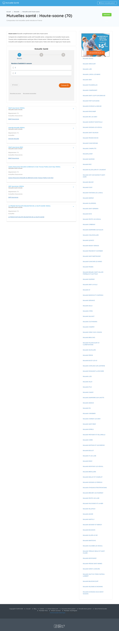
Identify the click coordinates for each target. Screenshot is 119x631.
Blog (35, 609)
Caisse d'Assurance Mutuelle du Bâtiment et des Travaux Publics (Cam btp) (30, 178)
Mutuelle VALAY (87, 382)
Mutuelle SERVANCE (89, 300)
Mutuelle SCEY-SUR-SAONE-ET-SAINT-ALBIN (94, 176)
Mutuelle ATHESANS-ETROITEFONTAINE (95, 487)
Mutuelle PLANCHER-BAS (90, 143)
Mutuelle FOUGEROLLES (90, 85)
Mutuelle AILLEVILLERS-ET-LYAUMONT (94, 170)
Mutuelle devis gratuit (85, 609)
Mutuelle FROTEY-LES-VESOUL (92, 219)
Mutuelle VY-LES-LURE (89, 456)
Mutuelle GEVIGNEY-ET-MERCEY (92, 524)
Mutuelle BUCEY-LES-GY (90, 360)
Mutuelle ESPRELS (88, 429)
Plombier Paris (43, 610)
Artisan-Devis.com (52, 609)
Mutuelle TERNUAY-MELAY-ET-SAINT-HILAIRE (94, 552)
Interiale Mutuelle (13, 138)
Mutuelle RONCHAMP (89, 111)
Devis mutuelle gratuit (107, 3)
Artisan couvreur (56, 610)
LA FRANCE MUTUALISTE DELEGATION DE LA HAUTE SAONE (26, 217)
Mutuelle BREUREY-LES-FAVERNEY (93, 493)
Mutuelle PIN (87, 408)
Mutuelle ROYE (87, 214)
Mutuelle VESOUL (88, 58)
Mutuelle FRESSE (88, 355)
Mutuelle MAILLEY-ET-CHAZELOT (92, 477)
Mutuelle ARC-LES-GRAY (90, 117)
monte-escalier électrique (57, 613)
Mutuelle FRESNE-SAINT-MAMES (92, 563)
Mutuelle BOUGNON (89, 530)
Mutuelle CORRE (88, 440)
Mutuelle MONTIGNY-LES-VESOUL (93, 466)
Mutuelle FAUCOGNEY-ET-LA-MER (93, 503)
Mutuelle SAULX (87, 306)
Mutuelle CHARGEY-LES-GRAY (92, 419)
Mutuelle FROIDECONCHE (90, 138)
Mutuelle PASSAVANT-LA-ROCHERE (93, 371)
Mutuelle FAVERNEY (89, 279)
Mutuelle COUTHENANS (90, 321)
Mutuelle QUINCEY (88, 240)
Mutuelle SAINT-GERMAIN (90, 208)
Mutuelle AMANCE (88, 403)
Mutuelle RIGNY (87, 461)
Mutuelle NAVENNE (89, 159)
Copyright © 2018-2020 (16, 609)
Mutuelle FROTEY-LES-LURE (91, 498)
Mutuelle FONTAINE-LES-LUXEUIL (93, 193)
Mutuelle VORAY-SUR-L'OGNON (92, 332)
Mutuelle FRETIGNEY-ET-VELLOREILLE (94, 434)
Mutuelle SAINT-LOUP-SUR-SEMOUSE (94, 95)
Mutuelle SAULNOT (88, 316)
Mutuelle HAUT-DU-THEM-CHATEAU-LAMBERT (94, 575)
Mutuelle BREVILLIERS (89, 472)
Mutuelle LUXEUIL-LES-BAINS (91, 74)
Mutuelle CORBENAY (89, 224)
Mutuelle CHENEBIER (89, 413)
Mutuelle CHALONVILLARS (91, 235)
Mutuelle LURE (87, 69)
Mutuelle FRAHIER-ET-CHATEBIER (93, 251)
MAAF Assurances (13, 119)
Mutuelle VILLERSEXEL (89, 203)
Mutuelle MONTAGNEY (90, 558)
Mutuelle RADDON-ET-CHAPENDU (93, 295)
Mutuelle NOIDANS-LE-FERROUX (92, 482)
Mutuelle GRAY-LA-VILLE (90, 284)
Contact (42, 609)
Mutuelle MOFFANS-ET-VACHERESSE (94, 445)
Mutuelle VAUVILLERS (89, 350)
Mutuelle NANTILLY (88, 519)
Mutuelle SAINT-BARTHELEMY (92, 256)
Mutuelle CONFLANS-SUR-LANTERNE (94, 366)
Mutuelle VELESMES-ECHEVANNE (93, 586)
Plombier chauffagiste (70, 610)
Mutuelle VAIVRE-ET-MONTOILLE (92, 122)
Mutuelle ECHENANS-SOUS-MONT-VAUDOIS (93, 593)
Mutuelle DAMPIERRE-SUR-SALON (93, 230)
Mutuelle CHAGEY (88, 392)
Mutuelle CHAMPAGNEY (90, 90)
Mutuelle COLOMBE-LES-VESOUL (93, 546)
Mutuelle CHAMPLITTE (89, 148)
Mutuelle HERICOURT (89, 64)
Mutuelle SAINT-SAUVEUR (90, 132)
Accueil (9, 12)
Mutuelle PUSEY (87, 187)
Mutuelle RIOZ (87, 164)
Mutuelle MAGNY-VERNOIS (91, 245)
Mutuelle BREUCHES (89, 337)
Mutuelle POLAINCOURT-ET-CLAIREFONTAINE (91, 343)
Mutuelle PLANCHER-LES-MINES (92, 261)
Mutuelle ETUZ (87, 387)
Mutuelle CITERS (88, 311)
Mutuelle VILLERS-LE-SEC (90, 535)
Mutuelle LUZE (87, 376)
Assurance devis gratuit (68, 609)
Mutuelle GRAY (87, 80)
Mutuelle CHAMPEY (89, 327)
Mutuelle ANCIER (88, 514)
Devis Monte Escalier (101, 609)
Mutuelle (16, 12)
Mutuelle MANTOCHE (89, 540)
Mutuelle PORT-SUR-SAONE (91, 101)
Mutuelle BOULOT (88, 450)
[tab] (41, 108)
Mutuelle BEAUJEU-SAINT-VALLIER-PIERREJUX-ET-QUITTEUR (93, 273)
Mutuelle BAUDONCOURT (90, 581)
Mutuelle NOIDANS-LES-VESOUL (92, 127)
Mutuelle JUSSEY (88, 154)
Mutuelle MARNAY (88, 198)
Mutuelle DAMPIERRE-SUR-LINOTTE (93, 397)
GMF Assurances (13, 197)
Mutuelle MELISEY (88, 182)
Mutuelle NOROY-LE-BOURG (91, 569)
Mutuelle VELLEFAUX (89, 509)
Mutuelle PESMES (88, 267)
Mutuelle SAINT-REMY (89, 424)
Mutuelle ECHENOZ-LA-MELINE (92, 106)
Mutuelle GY (86, 290)
